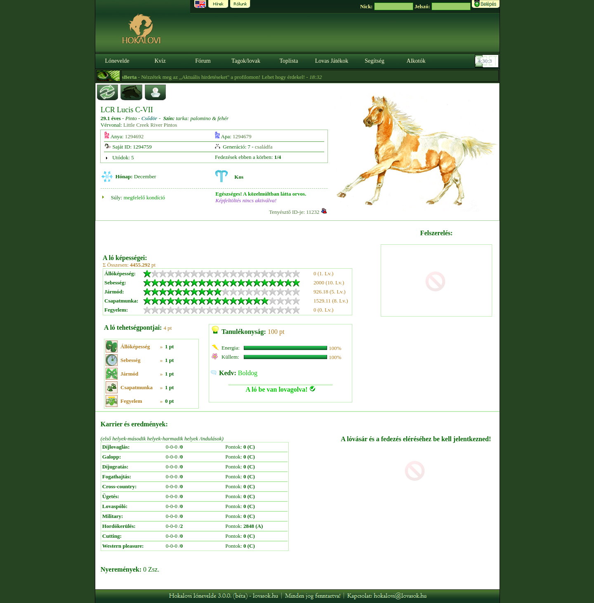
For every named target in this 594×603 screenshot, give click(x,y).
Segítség (374, 61)
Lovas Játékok (331, 61)
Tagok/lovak (245, 61)
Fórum (202, 61)
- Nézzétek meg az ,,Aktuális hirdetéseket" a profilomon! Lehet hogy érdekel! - (225, 77)
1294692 (134, 136)
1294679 (242, 136)
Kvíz (159, 61)
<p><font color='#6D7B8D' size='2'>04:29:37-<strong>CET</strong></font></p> (487, 61)
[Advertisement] (240, 234)
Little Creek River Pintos (150, 125)
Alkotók (416, 61)
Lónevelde (117, 61)
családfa (264, 147)
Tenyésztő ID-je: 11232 (294, 212)
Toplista (289, 61)
